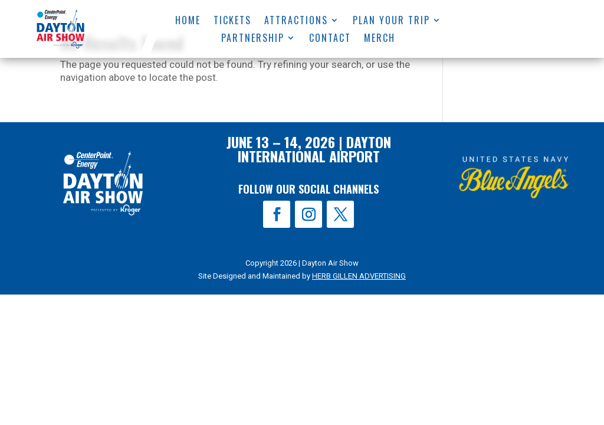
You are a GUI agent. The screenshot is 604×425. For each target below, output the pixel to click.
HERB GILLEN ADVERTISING (359, 276)
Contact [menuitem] (331, 39)
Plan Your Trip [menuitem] (391, 21)
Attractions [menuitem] (296, 21)
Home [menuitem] (188, 21)
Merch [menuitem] (380, 39)
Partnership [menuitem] (253, 39)
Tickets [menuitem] (232, 21)
